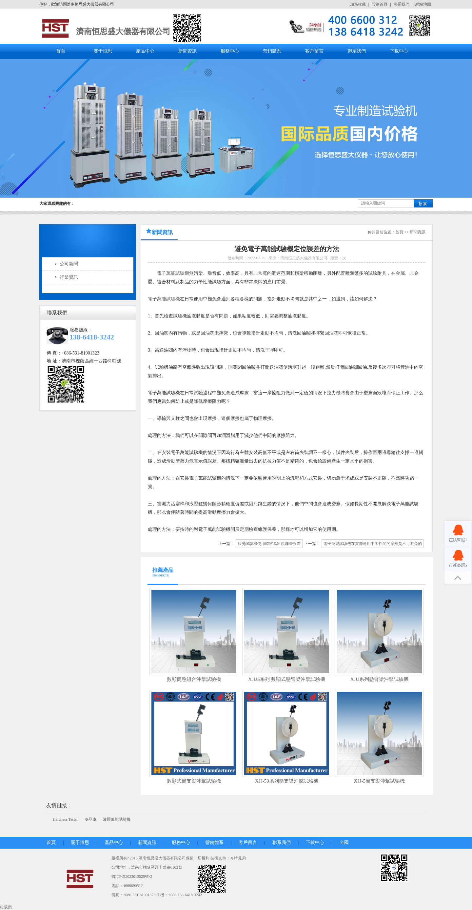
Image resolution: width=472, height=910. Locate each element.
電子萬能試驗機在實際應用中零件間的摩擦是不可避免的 (373, 543)
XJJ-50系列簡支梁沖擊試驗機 (286, 781)
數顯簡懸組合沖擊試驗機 (194, 679)
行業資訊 (69, 277)
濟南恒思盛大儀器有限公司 (123, 31)
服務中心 (230, 51)
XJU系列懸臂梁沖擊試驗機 (379, 679)
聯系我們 (401, 4)
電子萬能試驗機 (173, 273)
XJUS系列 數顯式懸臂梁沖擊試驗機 (286, 679)
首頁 (60, 51)
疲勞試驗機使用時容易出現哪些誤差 (269, 543)
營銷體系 (272, 51)
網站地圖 (423, 4)
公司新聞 (69, 263)
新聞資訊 (187, 51)
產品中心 (145, 51)
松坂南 (6, 907)
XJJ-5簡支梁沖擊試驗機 (379, 781)
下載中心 (399, 51)
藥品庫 (90, 819)
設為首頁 (379, 4)
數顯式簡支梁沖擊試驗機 (194, 781)
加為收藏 (358, 4)
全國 (344, 842)
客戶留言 (314, 51)
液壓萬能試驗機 (116, 819)
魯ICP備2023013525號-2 (131, 876)
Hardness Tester (65, 819)
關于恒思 (103, 51)
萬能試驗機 (168, 298)
